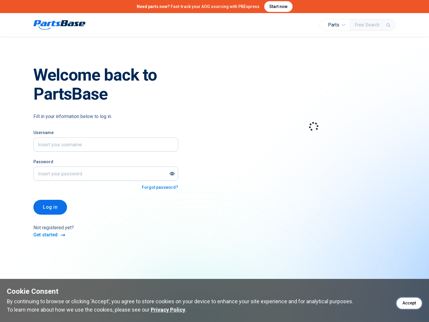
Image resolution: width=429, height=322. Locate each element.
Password (43, 161)
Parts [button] (336, 25)
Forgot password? (160, 187)
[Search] (388, 25)
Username (43, 132)
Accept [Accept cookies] (409, 303)
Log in (50, 207)
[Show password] (172, 173)
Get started (49, 235)
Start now (278, 6)
